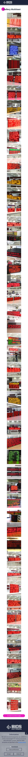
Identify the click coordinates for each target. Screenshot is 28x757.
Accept (9, 754)
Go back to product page (14, 716)
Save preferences (14, 749)
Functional (14, 747)
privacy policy (22, 742)
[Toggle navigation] (24, 2)
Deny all (18, 754)
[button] (14, 20)
